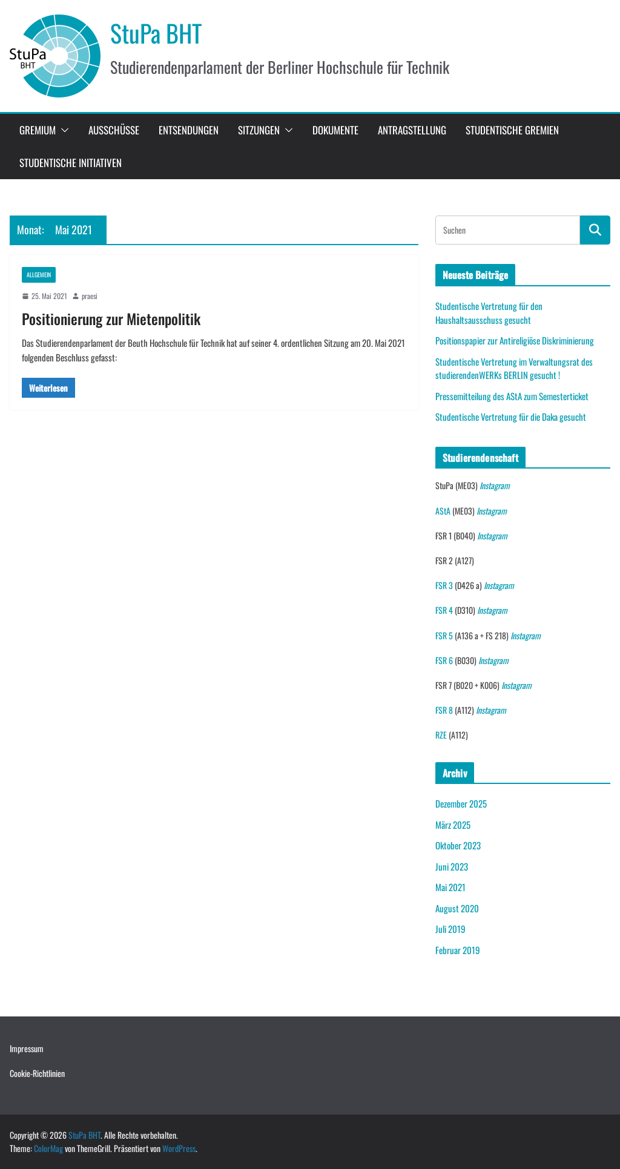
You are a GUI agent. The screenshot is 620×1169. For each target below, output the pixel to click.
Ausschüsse (113, 129)
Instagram (495, 485)
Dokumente (335, 129)
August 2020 (457, 908)
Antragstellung (412, 129)
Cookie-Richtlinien (37, 1073)
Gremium (37, 129)
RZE (441, 734)
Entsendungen (189, 129)
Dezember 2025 (461, 803)
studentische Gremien (512, 129)
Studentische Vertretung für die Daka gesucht (510, 416)
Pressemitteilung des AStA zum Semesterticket (512, 396)
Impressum (27, 1048)
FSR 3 (444, 585)
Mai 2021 (450, 887)
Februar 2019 (457, 950)
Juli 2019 (450, 928)
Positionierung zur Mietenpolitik (111, 318)
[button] (62, 130)
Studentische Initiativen (70, 162)
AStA (442, 510)
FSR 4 (444, 610)
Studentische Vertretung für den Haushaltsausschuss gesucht (488, 312)
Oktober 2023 (458, 845)
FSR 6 (444, 660)
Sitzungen (259, 129)
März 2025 (452, 824)
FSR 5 (444, 635)
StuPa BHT (156, 33)
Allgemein (39, 274)
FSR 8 (444, 709)
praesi (89, 296)
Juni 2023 (451, 866)
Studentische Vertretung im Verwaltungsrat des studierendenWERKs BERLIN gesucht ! (514, 368)
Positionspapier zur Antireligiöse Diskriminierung (514, 340)
